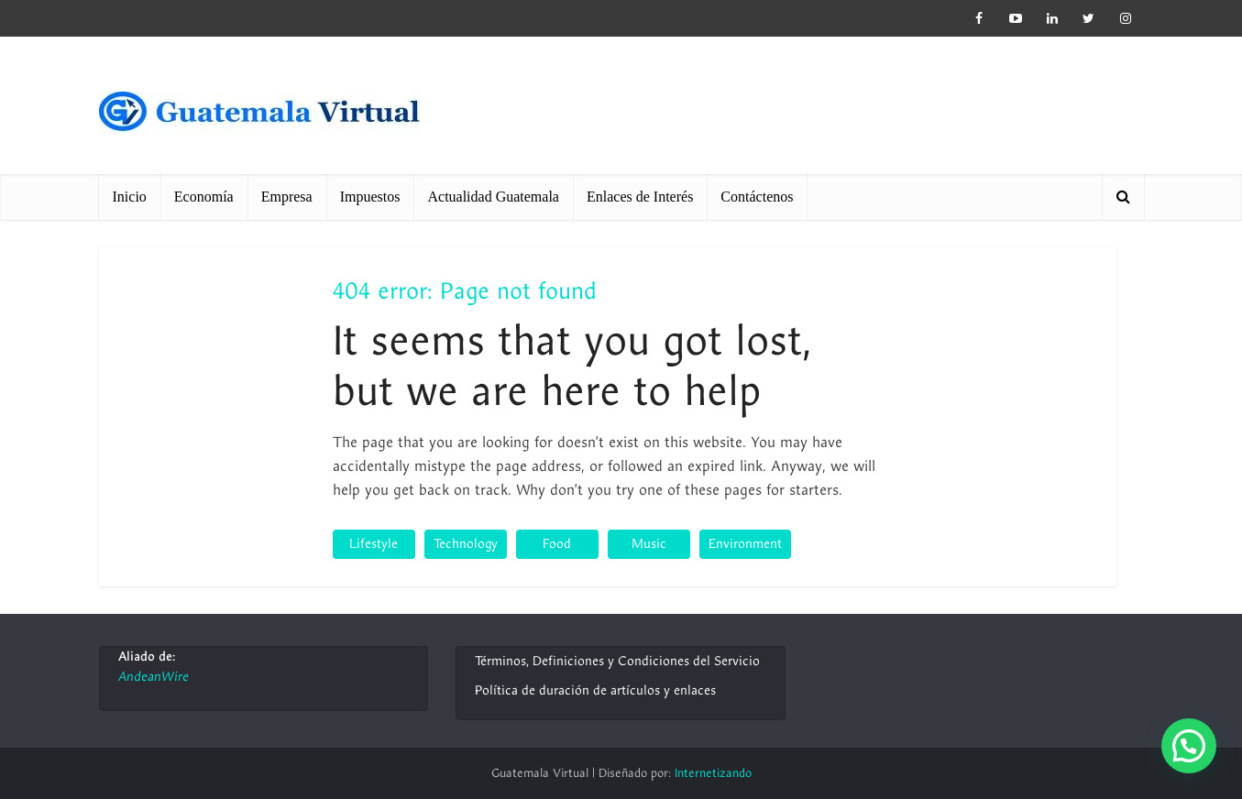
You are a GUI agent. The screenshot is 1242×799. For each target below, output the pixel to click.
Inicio (130, 196)
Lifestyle (373, 544)
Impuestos (370, 196)
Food (557, 544)
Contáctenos (756, 196)
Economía (204, 196)
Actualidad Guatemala (493, 196)
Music (649, 544)
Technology (466, 544)
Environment (745, 544)
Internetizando (713, 773)
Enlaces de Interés (640, 196)
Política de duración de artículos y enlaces (595, 690)
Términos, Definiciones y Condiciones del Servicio (617, 661)
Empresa (287, 196)
